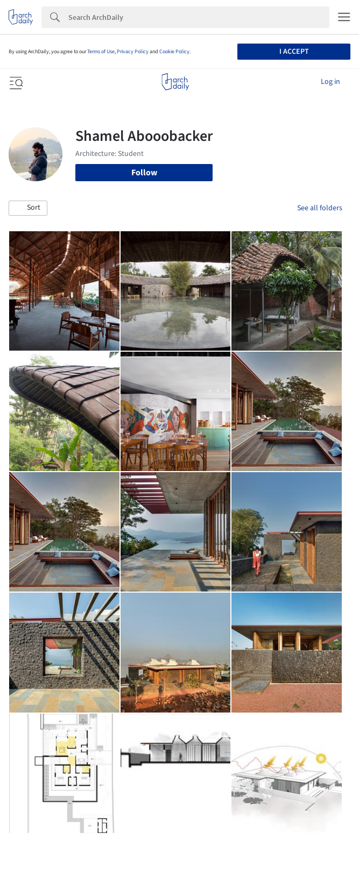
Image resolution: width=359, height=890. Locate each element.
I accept (294, 51)
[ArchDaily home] (175, 81)
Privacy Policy (133, 51)
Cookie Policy (174, 51)
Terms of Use (101, 51)
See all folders (319, 208)
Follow (144, 173)
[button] (28, 208)
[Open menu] (15, 81)
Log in (330, 82)
